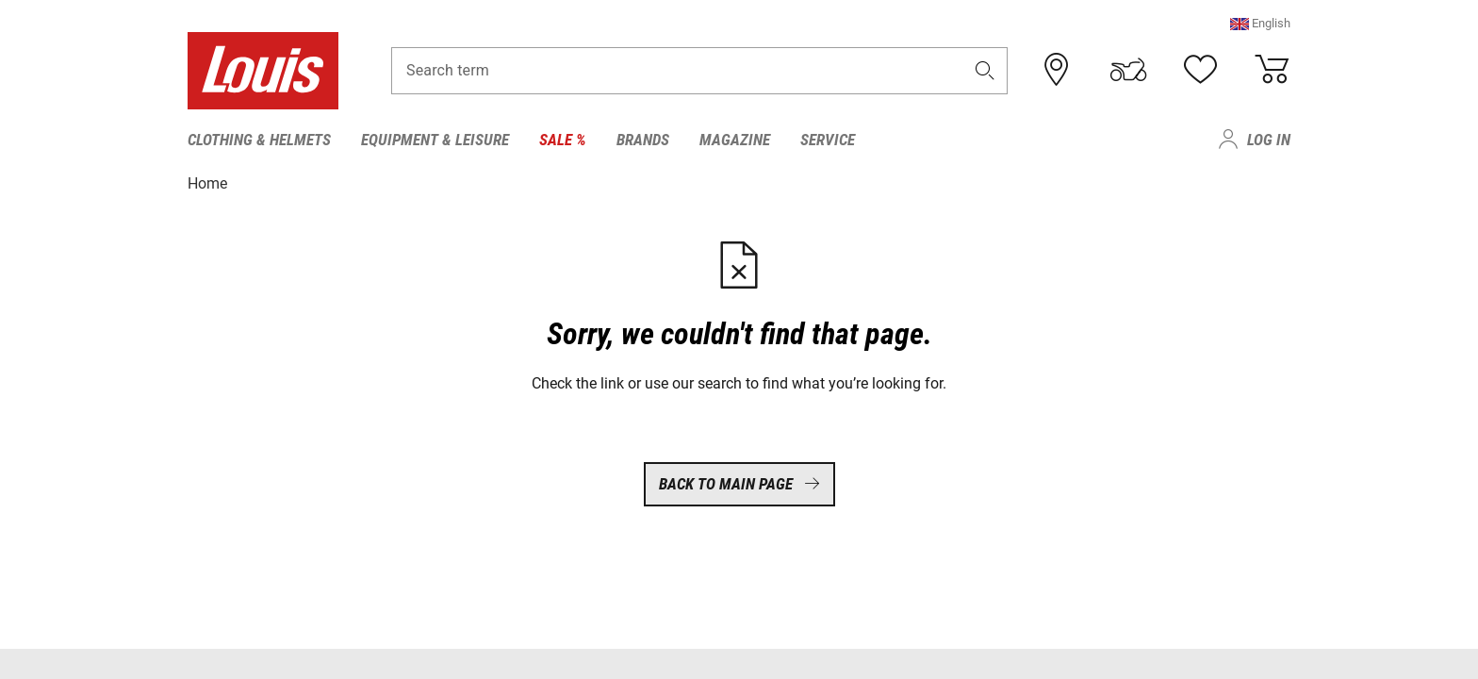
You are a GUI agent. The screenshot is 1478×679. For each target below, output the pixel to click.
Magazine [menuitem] (734, 139)
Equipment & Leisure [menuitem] (435, 139)
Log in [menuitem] (1268, 139)
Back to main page (739, 483)
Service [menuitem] (827, 139)
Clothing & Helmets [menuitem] (259, 139)
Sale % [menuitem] (562, 139)
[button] (1260, 23)
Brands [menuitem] (642, 139)
